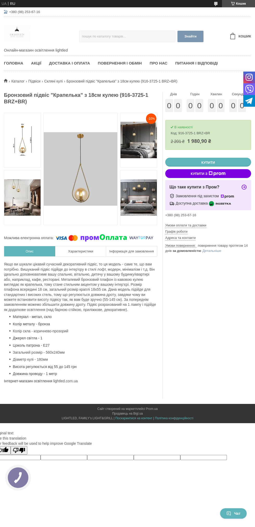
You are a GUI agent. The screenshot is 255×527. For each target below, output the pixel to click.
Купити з (208, 173)
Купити (208, 162)
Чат (233, 513)
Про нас (159, 63)
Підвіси (34, 81)
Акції (36, 63)
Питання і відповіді (196, 63)
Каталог (17, 81)
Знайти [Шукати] (190, 36)
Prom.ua (152, 409)
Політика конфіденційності (174, 418)
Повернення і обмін (120, 63)
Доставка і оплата (69, 63)
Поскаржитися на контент (133, 418)
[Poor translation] (19, 450)
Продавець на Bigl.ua (127, 413)
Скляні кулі (53, 81)
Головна (13, 63)
